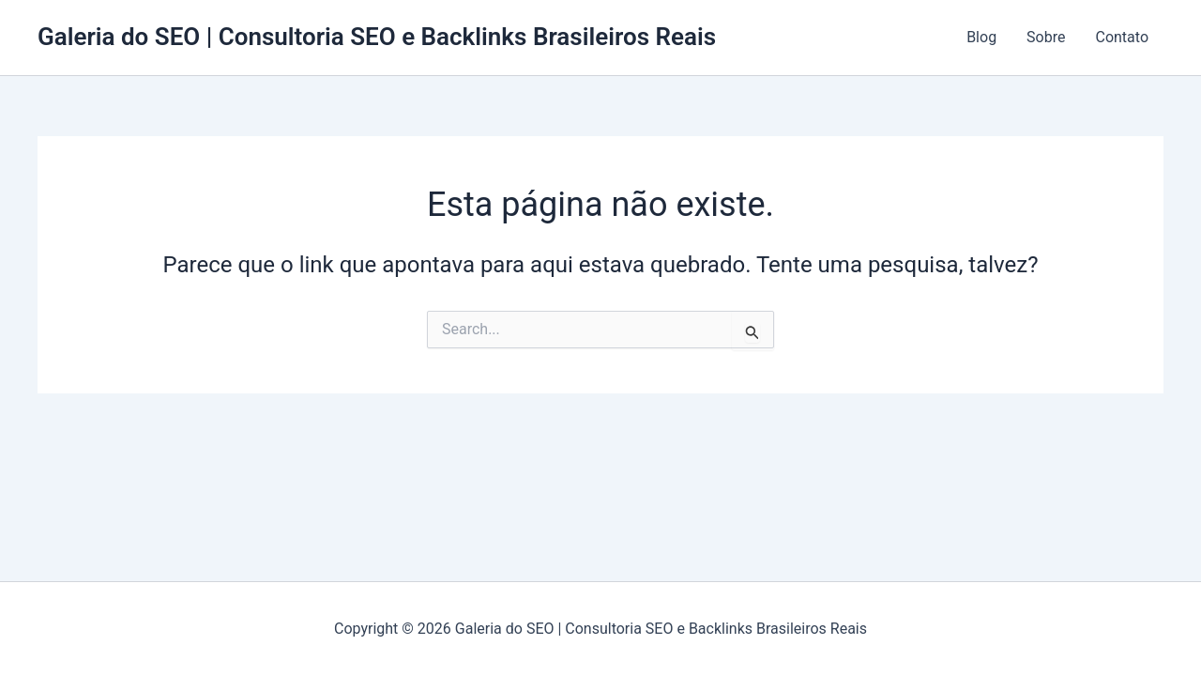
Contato (1121, 37)
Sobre (1045, 37)
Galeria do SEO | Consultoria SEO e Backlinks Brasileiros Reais (377, 37)
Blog (981, 37)
